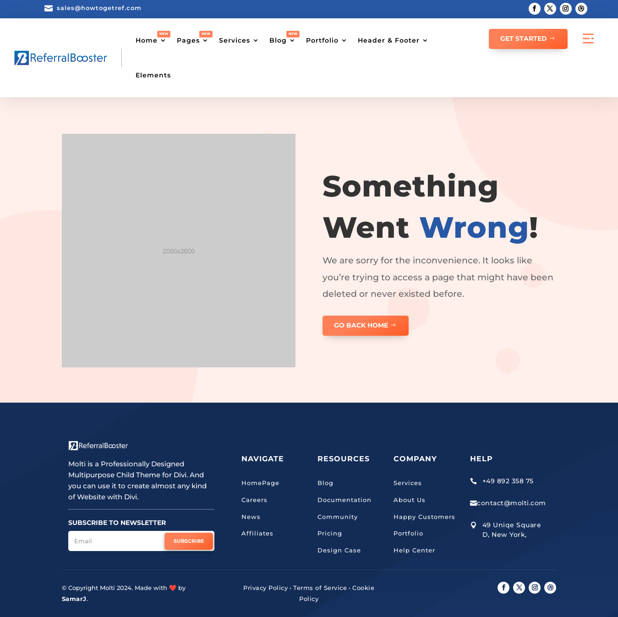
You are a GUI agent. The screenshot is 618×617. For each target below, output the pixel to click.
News (251, 516)
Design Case (339, 550)
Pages (188, 40)
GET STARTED (523, 38)
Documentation (344, 499)
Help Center (414, 550)
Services (234, 40)
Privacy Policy (265, 587)
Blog (278, 40)
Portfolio (322, 40)
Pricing (329, 533)
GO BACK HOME (361, 325)
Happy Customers (424, 516)
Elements (153, 75)
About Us (410, 499)
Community (337, 516)
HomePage (260, 482)
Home (147, 40)
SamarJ (74, 598)
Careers (254, 499)
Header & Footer (389, 40)
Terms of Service (320, 587)
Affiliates (257, 533)
